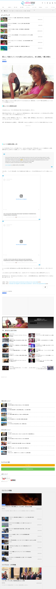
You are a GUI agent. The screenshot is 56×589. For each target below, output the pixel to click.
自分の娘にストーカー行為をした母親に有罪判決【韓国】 (18, 338)
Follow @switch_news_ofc (41, 306)
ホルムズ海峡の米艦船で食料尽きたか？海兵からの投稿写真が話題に (18, 397)
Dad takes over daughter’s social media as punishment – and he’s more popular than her (27, 266)
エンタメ (46, 7)
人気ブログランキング (4, 464)
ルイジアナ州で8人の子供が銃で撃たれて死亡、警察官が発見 (16, 406)
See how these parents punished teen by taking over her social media (23, 264)
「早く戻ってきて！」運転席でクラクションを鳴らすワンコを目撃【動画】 (19, 435)
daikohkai (9, 20)
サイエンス (28, 7)
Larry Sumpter (8, 147)
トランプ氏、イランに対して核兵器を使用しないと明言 (13, 528)
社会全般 (9, 7)
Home (3, 7)
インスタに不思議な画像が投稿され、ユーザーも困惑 (17, 333)
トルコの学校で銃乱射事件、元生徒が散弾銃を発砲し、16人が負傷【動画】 (19, 392)
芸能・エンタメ (2, 32)
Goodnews (40, 7)
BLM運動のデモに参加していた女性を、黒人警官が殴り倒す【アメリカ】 (11, 566)
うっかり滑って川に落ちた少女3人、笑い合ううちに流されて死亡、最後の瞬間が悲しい (21, 416)
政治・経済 (15, 7)
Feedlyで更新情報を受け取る (28, 451)
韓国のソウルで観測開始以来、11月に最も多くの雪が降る (11, 571)
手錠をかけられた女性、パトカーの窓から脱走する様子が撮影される (18, 430)
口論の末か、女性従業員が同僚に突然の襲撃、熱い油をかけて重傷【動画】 (19, 426)
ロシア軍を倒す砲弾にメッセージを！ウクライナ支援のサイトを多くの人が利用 (17, 499)
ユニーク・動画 (34, 8)
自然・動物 (21, 7)
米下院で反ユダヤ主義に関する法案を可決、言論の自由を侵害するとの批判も (45, 544)
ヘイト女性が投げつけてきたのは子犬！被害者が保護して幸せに (11, 557)
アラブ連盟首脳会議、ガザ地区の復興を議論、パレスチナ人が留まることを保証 (45, 538)
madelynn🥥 (14, 199)
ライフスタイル (53, 8)
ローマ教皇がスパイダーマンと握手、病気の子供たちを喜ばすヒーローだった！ (11, 576)
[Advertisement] (28, 117)
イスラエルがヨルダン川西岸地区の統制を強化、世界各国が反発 (11, 561)
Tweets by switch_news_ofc (28, 555)
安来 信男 (37, 501)
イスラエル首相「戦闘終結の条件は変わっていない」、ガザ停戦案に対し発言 (44, 521)
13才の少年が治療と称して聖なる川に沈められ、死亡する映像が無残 (18, 387)
